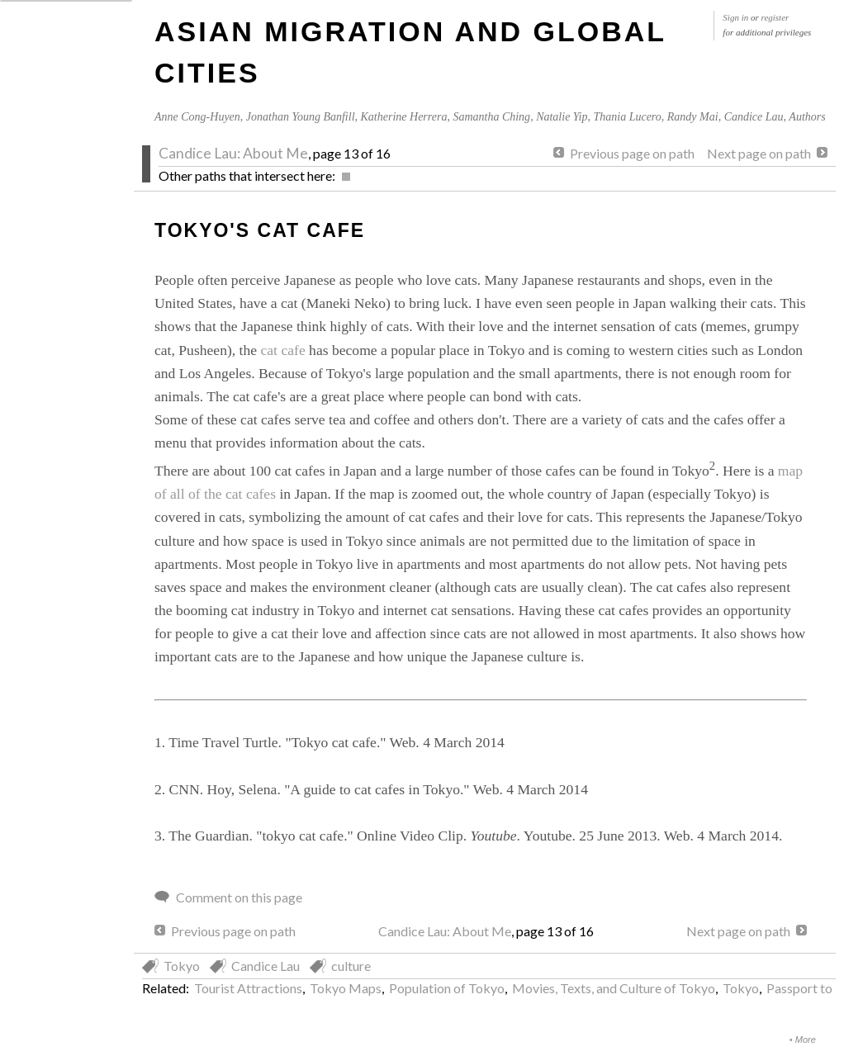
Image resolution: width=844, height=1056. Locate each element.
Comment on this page (239, 897)
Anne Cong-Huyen (197, 117)
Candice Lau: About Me (233, 153)
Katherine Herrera (404, 117)
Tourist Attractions (248, 988)
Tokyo (182, 965)
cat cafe (285, 350)
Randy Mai (692, 117)
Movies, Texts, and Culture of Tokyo (613, 988)
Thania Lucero (627, 117)
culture (351, 965)
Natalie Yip (561, 117)
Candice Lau (754, 117)
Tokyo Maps (346, 988)
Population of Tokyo (447, 988)
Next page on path (759, 153)
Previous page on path (632, 153)
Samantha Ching (491, 117)
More (805, 1039)
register (775, 17)
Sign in (735, 17)
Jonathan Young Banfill (300, 117)
